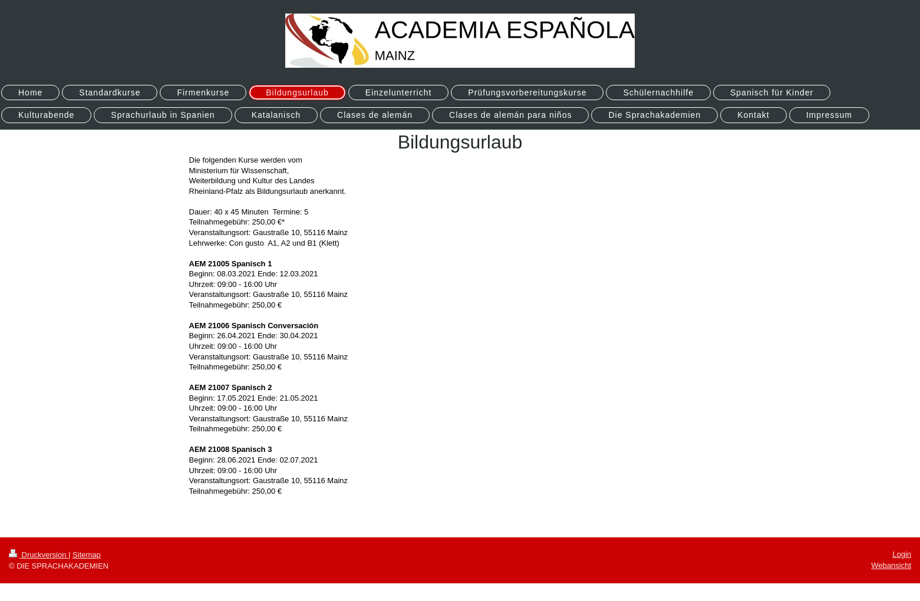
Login (901, 554)
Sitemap (86, 554)
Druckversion (38, 554)
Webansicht (891, 565)
